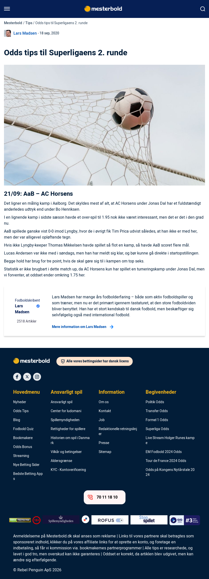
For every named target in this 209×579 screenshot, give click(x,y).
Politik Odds (155, 402)
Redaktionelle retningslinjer (118, 432)
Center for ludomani (66, 411)
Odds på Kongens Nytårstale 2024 (170, 472)
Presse (104, 443)
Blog (16, 420)
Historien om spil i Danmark (70, 441)
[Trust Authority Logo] (61, 520)
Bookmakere (23, 438)
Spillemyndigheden (65, 420)
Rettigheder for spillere (68, 429)
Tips (28, 23)
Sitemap (105, 452)
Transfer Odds (157, 411)
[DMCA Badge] (20, 520)
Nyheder (19, 402)
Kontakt (105, 411)
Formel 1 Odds (157, 420)
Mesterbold (13, 23)
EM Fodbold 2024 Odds (164, 452)
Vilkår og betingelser (66, 452)
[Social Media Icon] (17, 377)
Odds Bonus (22, 447)
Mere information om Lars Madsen (82, 327)
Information (112, 392)
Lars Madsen (25, 33)
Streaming (21, 455)
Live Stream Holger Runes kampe (170, 441)
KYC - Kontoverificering (68, 469)
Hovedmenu (26, 392)
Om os (104, 402)
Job (102, 420)
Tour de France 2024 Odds (166, 460)
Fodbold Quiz (23, 429)
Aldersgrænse (61, 460)
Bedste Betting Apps (28, 476)
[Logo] (34, 362)
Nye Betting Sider (26, 464)
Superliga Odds (157, 429)
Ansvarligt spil (66, 392)
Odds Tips (21, 411)
